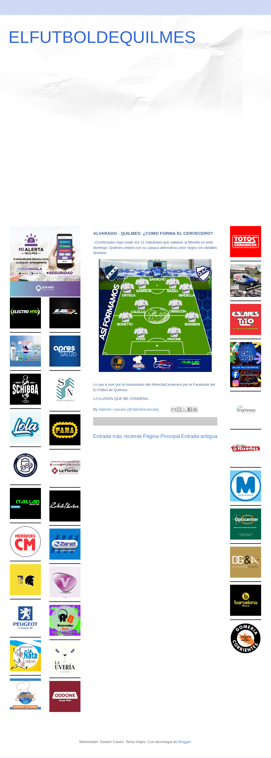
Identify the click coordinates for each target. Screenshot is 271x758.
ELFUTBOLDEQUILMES (102, 37)
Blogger (184, 742)
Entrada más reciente (117, 436)
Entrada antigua (199, 436)
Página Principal (161, 436)
